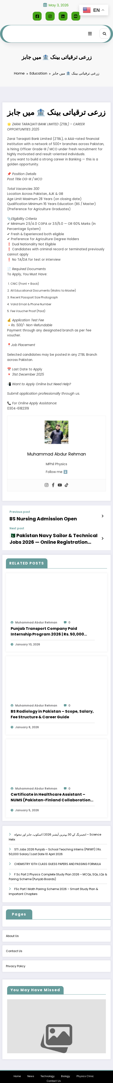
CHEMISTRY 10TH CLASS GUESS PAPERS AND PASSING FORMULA (57, 857)
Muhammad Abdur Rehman (36, 616)
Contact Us (54, 1074)
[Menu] (92, 32)
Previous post (19, 510)
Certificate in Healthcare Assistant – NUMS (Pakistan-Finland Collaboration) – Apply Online (51, 790)
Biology (65, 1069)
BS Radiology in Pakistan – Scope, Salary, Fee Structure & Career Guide (52, 707)
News (30, 1069)
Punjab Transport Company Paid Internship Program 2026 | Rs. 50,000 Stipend (47, 625)
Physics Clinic (85, 1069)
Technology (48, 1069)
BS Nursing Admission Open (35, 516)
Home (17, 1069)
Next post (16, 525)
